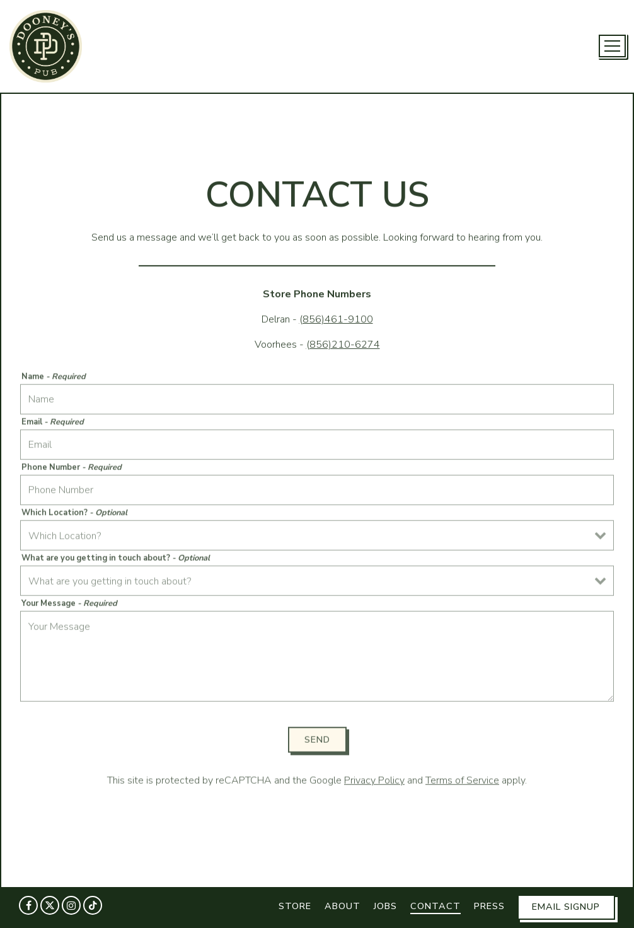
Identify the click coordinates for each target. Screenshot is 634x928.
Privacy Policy (374, 782)
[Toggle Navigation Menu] (612, 46)
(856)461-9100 (336, 320)
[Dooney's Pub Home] (45, 45)
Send (317, 741)
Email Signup (566, 906)
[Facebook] (28, 905)
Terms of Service (462, 782)
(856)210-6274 (343, 345)
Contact (435, 906)
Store (295, 906)
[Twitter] (50, 905)
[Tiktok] (92, 905)
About (342, 906)
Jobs (385, 906)
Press (489, 906)
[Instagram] (71, 905)
